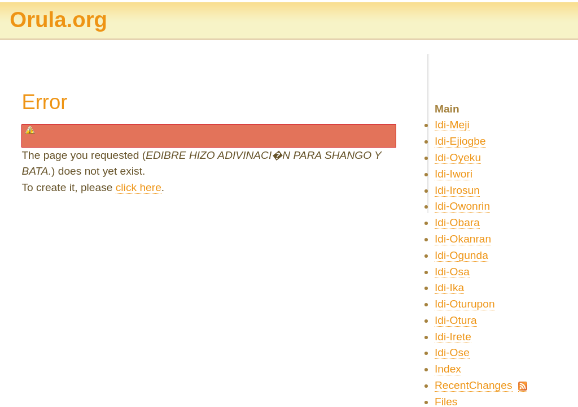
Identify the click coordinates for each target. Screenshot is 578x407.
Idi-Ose (452, 352)
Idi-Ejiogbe (460, 141)
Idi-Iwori (453, 174)
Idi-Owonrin (462, 206)
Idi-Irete (453, 337)
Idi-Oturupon (465, 304)
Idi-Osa (452, 272)
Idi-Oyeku (458, 157)
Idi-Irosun (457, 190)
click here (138, 187)
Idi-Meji (452, 125)
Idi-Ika (449, 287)
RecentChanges (474, 385)
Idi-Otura (456, 320)
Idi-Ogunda (461, 255)
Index (448, 369)
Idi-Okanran (463, 239)
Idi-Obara (457, 222)
